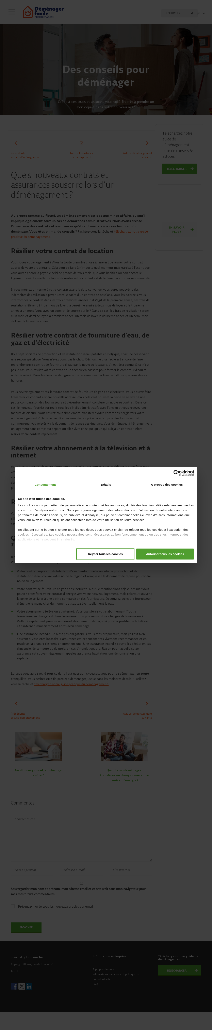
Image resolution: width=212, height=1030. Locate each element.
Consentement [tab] (45, 484)
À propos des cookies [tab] (167, 484)
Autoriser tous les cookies (165, 554)
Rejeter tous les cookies (105, 554)
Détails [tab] (106, 484)
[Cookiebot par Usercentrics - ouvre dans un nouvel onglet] (176, 473)
